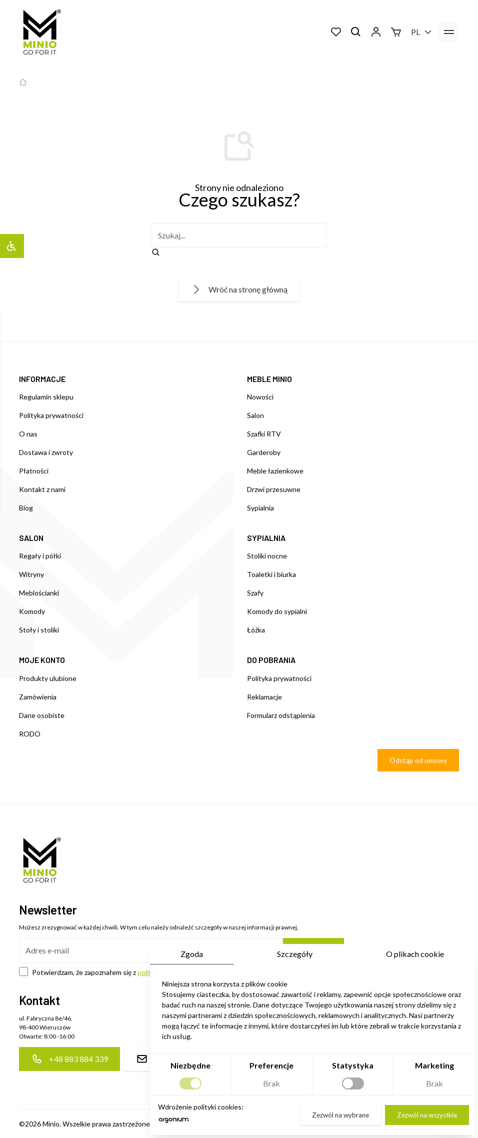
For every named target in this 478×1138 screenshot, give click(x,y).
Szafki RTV (264, 434)
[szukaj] (239, 235)
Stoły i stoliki (39, 630)
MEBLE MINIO (269, 379)
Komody (32, 611)
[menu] (449, 32)
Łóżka (256, 630)
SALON (31, 537)
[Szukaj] (356, 32)
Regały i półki (40, 556)
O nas (28, 434)
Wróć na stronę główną (239, 290)
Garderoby (263, 452)
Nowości (260, 396)
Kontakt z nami (42, 489)
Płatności (33, 470)
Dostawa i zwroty (46, 452)
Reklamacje (264, 696)
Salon (255, 415)
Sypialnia (260, 508)
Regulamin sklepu (46, 396)
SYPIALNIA (266, 537)
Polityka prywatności (51, 415)
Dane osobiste (41, 715)
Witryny (31, 574)
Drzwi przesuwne (273, 489)
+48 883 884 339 (69, 1059)
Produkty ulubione (47, 678)
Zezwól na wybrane (339, 1114)
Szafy (255, 592)
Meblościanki (39, 592)
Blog (26, 508)
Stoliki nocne (267, 556)
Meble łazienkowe (275, 470)
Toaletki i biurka (271, 574)
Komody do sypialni (277, 611)
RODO (29, 734)
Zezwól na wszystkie (426, 1114)
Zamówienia (37, 696)
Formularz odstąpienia (281, 715)
